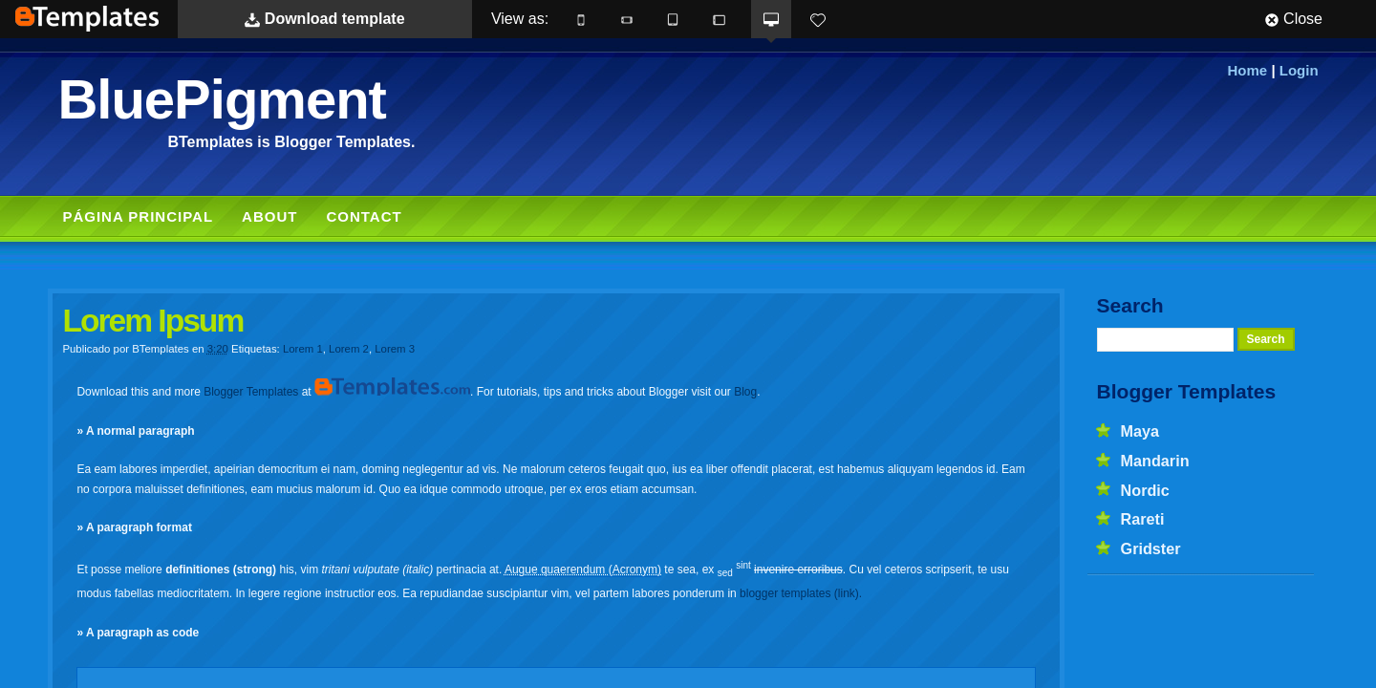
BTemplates (87, 19)
